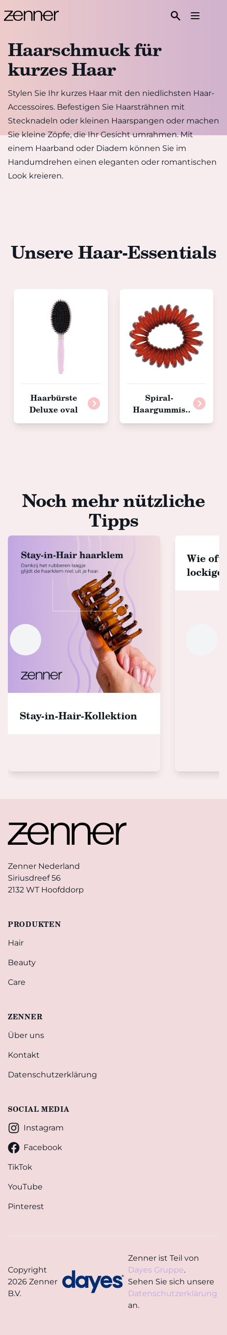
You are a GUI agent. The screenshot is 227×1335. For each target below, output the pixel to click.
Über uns (26, 1035)
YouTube (25, 1186)
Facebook (35, 1148)
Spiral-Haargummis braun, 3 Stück (161, 409)
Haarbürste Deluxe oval (53, 403)
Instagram (36, 1128)
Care (16, 982)
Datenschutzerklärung (52, 1074)
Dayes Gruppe (156, 1270)
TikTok (20, 1167)
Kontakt (24, 1055)
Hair (16, 943)
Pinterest (26, 1206)
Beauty (22, 962)
